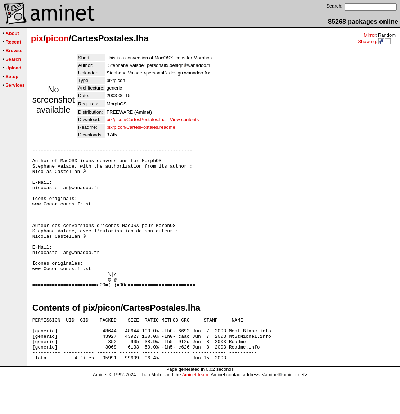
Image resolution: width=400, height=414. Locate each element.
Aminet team (195, 411)
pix (37, 38)
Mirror (370, 35)
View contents (184, 119)
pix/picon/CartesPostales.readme (141, 127)
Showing (367, 41)
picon (57, 38)
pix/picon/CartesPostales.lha (136, 119)
